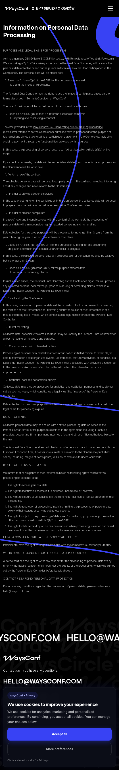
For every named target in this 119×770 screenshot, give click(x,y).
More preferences (59, 749)
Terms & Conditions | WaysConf (46, 98)
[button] (109, 8)
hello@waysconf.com (42, 681)
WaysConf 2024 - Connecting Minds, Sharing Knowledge (68, 127)
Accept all (59, 734)
